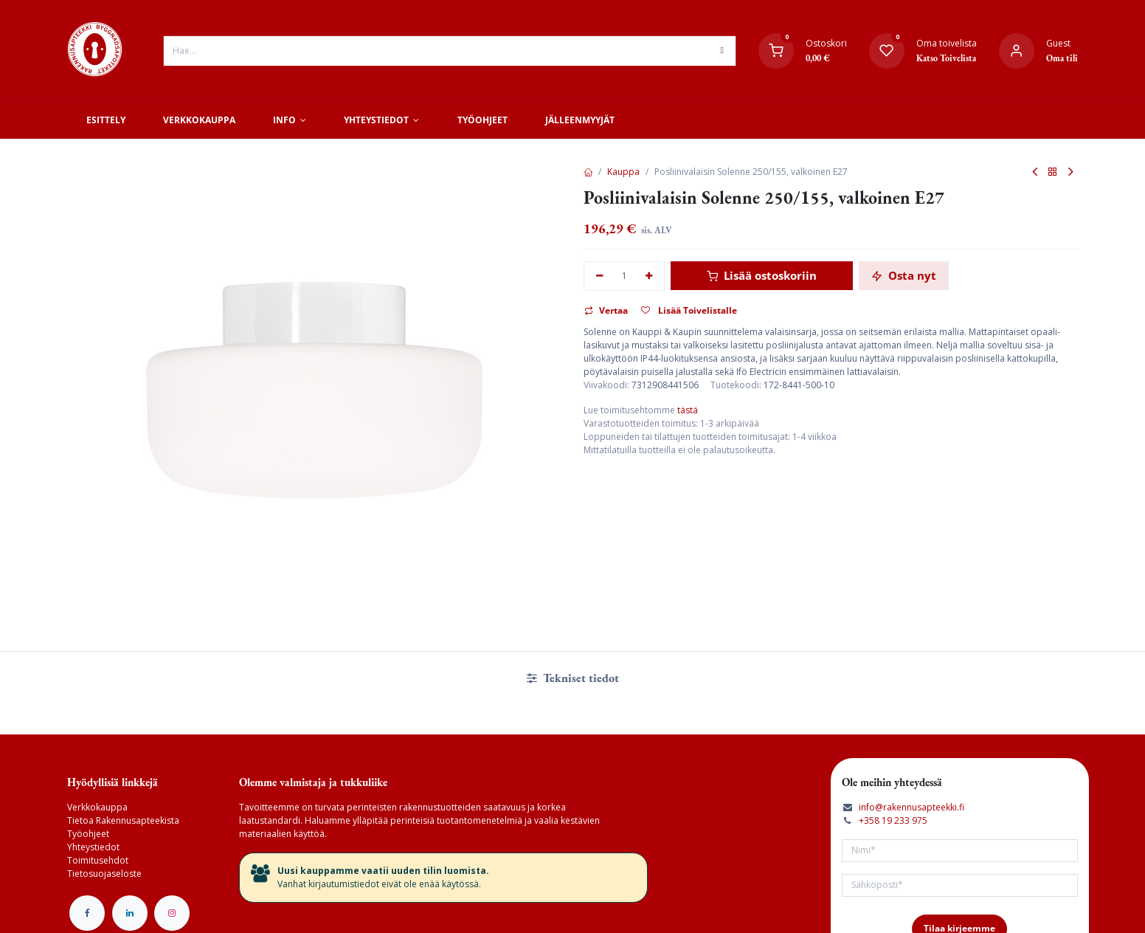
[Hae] (721, 51)
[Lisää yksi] (650, 276)
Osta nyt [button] (903, 275)
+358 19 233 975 (893, 820)
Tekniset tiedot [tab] (573, 678)
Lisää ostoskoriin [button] (762, 275)
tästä (687, 410)
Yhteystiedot (93, 847)
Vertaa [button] (606, 310)
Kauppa (623, 171)
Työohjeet (88, 833)
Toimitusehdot (97, 860)
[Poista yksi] (599, 276)
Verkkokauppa (97, 807)
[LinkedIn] (130, 913)
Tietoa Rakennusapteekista (123, 820)
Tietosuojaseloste (104, 873)
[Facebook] (87, 913)
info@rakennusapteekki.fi (911, 807)
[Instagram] (172, 913)
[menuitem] (105, 120)
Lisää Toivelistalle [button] (689, 310)
